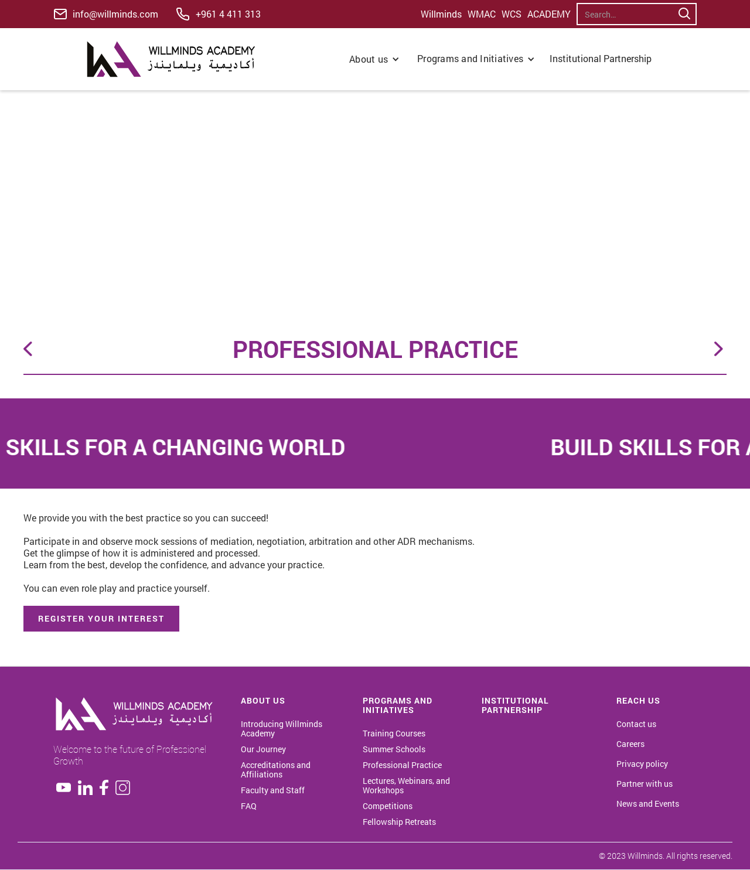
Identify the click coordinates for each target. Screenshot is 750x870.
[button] (374, 59)
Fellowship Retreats (399, 822)
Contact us (636, 724)
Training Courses (394, 733)
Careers (630, 744)
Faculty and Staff (273, 790)
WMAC (482, 14)
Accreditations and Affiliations (276, 769)
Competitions (387, 806)
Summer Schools (394, 749)
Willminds (441, 14)
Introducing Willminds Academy (281, 728)
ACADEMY (549, 14)
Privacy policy (642, 764)
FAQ (249, 806)
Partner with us (644, 784)
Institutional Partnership (602, 58)
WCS (511, 14)
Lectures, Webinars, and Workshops (406, 785)
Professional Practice (402, 765)
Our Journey (263, 749)
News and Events (647, 803)
